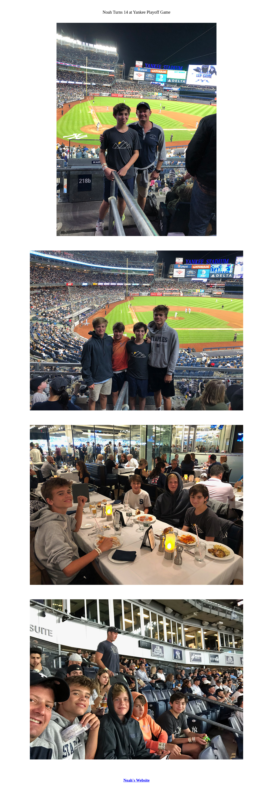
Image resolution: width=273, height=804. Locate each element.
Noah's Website (136, 780)
